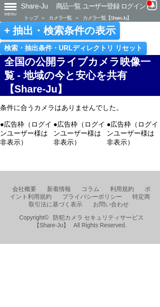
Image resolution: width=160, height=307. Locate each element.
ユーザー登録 (100, 6)
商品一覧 (68, 6)
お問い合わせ (111, 204)
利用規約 (122, 189)
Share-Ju (34, 6)
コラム (90, 189)
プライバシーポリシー (92, 197)
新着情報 (59, 189)
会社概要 (24, 189)
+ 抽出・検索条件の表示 (60, 30)
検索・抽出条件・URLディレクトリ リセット (73, 48)
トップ (31, 17)
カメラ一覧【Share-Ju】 (107, 17)
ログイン (133, 6)
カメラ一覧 (60, 17)
